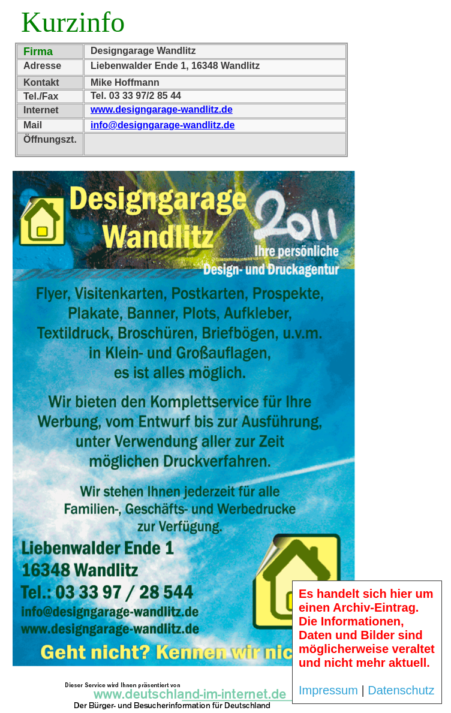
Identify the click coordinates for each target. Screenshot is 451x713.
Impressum (328, 690)
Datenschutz (401, 690)
